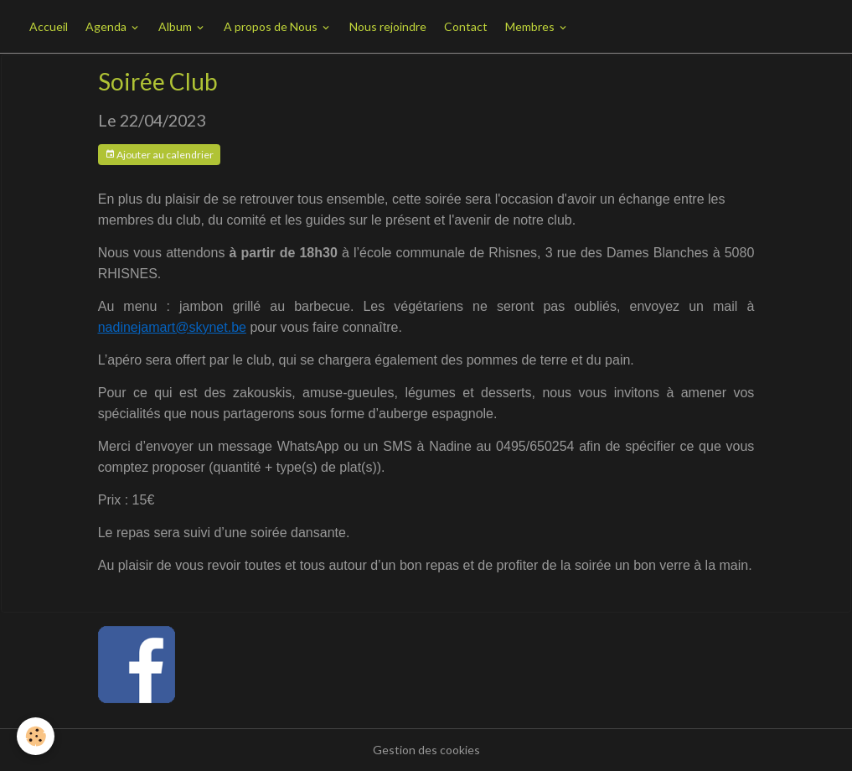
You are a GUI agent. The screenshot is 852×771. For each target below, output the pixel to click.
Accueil (48, 26)
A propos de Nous (272, 26)
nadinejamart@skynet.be (172, 327)
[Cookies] (35, 736)
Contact (466, 26)
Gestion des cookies (426, 750)
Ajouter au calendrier (159, 154)
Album (176, 26)
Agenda (107, 26)
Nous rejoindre (387, 26)
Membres (531, 26)
